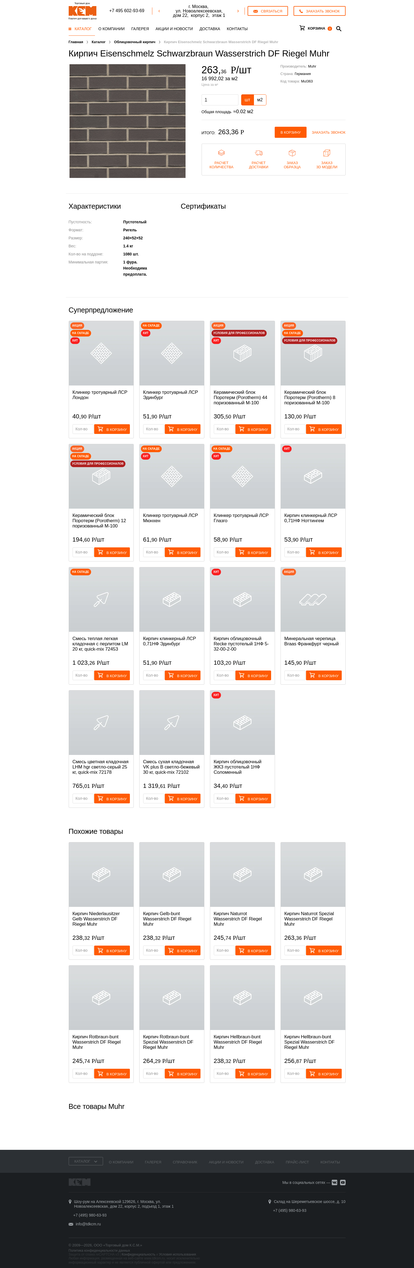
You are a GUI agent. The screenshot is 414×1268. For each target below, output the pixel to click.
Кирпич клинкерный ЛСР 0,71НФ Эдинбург (169, 641)
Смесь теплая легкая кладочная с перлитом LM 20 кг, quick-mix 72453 (100, 644)
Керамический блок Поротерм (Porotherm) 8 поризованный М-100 (309, 397)
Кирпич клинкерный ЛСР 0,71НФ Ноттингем (310, 518)
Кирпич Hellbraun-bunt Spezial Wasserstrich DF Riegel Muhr (309, 1042)
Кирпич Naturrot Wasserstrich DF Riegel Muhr (238, 919)
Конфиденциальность (138, 1254)
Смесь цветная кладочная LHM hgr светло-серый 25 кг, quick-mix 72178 (101, 767)
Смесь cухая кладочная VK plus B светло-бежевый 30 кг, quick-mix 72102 (171, 767)
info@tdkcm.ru (88, 1224)
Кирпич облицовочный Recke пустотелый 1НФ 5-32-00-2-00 (241, 644)
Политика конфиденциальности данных (99, 1251)
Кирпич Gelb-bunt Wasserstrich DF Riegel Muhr (167, 919)
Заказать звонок (329, 132)
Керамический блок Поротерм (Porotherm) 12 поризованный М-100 (99, 521)
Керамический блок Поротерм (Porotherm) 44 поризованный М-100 (241, 397)
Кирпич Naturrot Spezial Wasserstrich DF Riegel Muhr (309, 919)
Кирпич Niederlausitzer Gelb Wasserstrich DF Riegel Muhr (96, 919)
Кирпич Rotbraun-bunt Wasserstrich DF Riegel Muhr (97, 1042)
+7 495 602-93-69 (126, 10)
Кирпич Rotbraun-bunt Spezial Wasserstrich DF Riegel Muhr (168, 1042)
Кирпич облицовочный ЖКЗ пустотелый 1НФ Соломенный (238, 767)
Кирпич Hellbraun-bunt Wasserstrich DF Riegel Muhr (238, 1042)
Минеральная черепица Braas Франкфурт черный (311, 641)
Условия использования (177, 1254)
